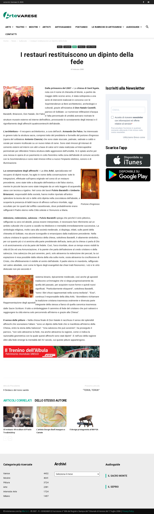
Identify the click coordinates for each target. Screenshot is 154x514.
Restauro (82, 47)
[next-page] (10, 438)
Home (6, 41)
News (13, 41)
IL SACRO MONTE (117, 475)
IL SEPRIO (113, 486)
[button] (147, 27)
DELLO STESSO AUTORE (51, 400)
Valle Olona (91, 47)
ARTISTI (47, 26)
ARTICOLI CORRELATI (17, 400)
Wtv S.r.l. (25, 511)
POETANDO (81, 26)
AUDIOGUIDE (134, 26)
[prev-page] (5, 438)
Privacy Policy (128, 511)
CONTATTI (11, 34)
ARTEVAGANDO (63, 26)
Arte (74, 47)
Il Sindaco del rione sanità (16, 390)
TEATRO (21, 26)
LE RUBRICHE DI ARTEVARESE (108, 26)
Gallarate (23, 41)
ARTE (9, 26)
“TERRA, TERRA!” (91, 390)
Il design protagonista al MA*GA (84, 429)
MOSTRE (34, 26)
